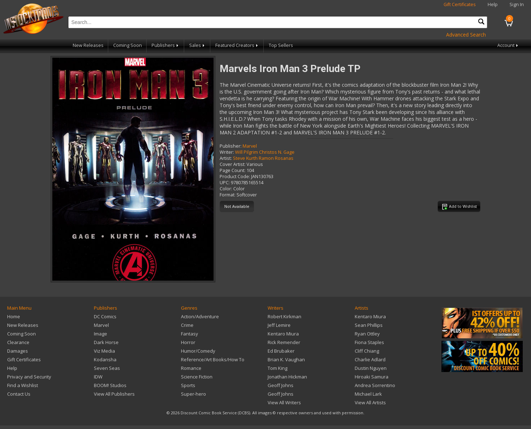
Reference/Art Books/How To (212, 359)
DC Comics (105, 316)
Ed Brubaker (281, 351)
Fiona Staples (369, 342)
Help (493, 4)
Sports (188, 385)
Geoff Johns (280, 385)
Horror (188, 342)
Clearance (18, 342)
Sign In (517, 4)
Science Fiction (196, 376)
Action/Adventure (200, 316)
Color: (226, 189)
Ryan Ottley (367, 333)
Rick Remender (284, 342)
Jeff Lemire (279, 325)
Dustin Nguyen (371, 368)
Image (100, 333)
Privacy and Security (29, 376)
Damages (17, 351)
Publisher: (230, 146)
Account (508, 45)
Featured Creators (237, 45)
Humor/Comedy (198, 351)
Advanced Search (466, 34)
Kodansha (105, 359)
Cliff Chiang (367, 351)
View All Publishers (114, 394)
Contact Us (18, 394)
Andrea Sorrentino (375, 385)
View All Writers (284, 402)
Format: (227, 195)
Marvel (250, 146)
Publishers (166, 45)
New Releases (88, 45)
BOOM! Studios (110, 385)
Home (13, 316)
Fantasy (189, 333)
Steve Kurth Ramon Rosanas (263, 158)
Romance (191, 368)
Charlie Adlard (370, 359)
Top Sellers (281, 45)
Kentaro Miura (283, 333)
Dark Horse (106, 342)
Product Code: (235, 176)
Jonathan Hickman (287, 376)
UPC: (225, 183)
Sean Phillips (369, 325)
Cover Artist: (232, 164)
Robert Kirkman (284, 316)
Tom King (277, 368)
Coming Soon (127, 45)
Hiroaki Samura (371, 376)
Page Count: (232, 170)
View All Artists (370, 402)
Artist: (226, 158)
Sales (197, 45)
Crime (187, 325)
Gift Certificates (460, 4)
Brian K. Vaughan (286, 359)
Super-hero (193, 394)
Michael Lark (368, 394)
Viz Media (104, 351)
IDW (98, 376)
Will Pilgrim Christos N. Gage (265, 152)
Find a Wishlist (22, 385)
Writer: (227, 152)
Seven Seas (107, 368)
